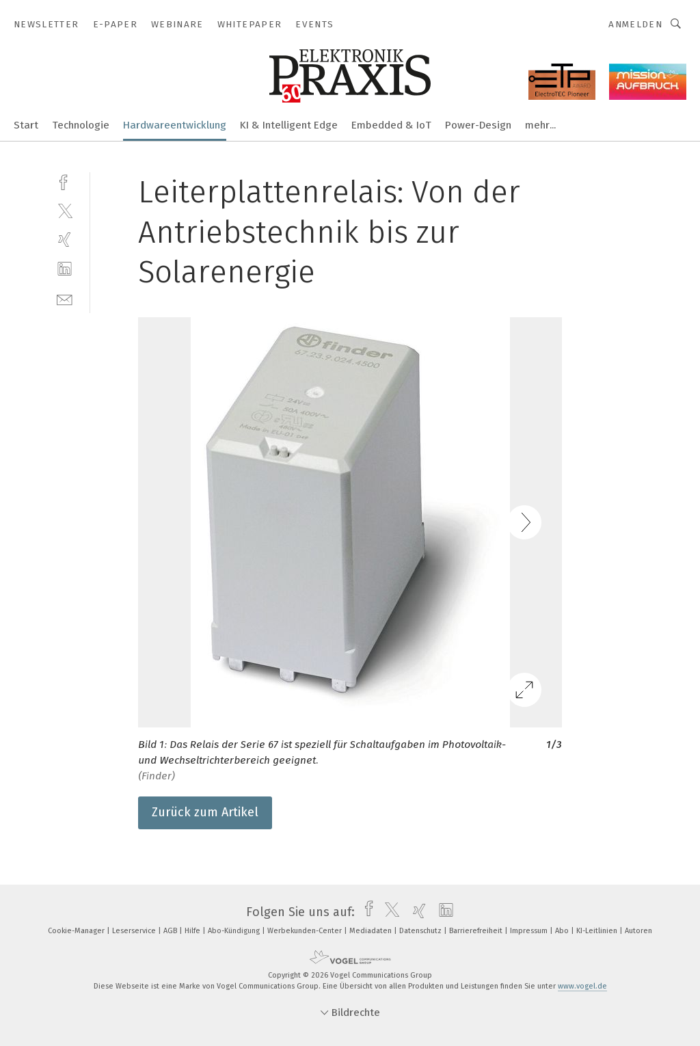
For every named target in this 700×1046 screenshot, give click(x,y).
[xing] (64, 239)
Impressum (530, 930)
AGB (171, 930)
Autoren (638, 930)
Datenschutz (421, 930)
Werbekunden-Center (305, 930)
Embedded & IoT (391, 125)
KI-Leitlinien (597, 930)
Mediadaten (371, 930)
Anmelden (635, 24)
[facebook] (64, 180)
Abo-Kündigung (235, 930)
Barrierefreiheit (476, 930)
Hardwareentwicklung (174, 125)
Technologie (80, 125)
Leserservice (135, 930)
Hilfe (193, 930)
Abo (563, 930)
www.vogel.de (582, 986)
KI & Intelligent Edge (289, 125)
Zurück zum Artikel (205, 812)
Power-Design (478, 125)
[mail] (64, 298)
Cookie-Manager (77, 930)
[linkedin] (64, 269)
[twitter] (64, 210)
